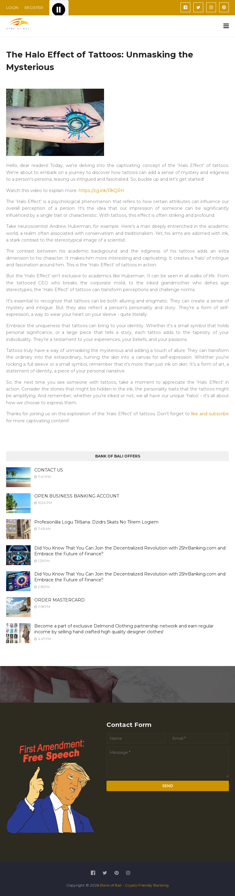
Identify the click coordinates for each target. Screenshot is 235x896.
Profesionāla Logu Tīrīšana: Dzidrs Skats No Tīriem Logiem (96, 522)
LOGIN (12, 7)
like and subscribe (210, 414)
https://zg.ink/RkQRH (101, 190)
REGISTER (33, 7)
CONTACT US (48, 470)
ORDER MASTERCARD (59, 600)
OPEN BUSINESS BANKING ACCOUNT (76, 496)
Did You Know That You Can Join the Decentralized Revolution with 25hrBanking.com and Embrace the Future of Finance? (130, 551)
